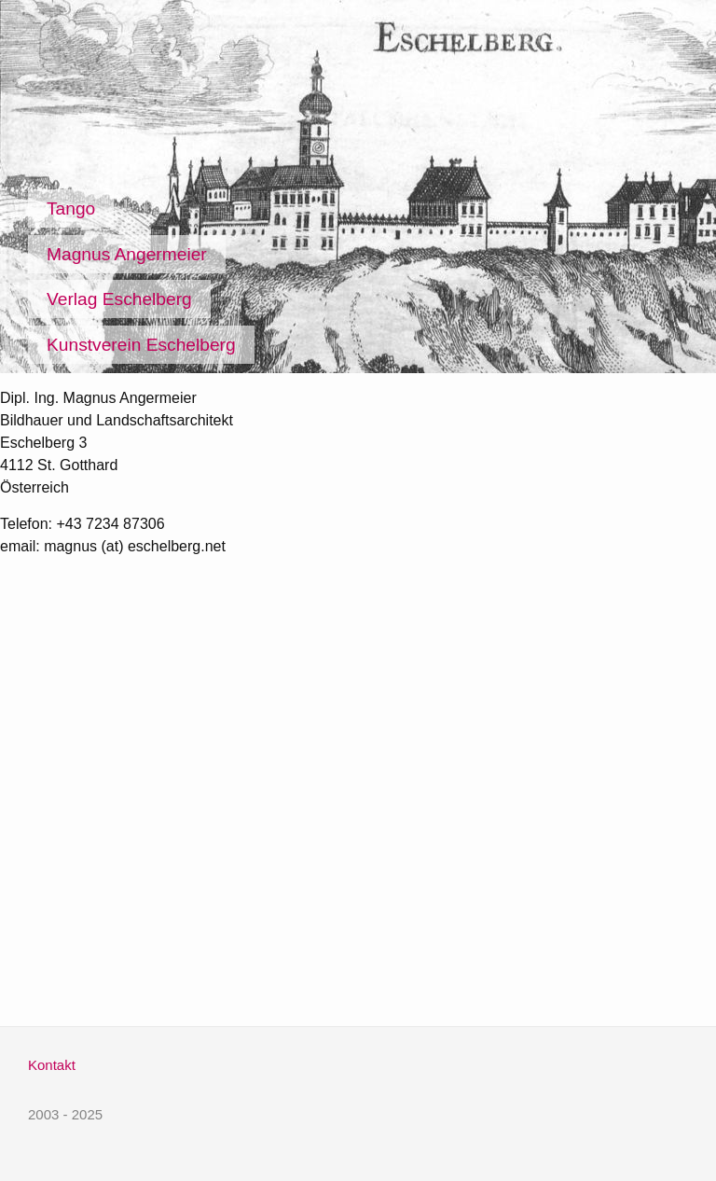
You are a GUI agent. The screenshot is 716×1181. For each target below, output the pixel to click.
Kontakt (52, 1065)
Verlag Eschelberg (119, 299)
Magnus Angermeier (127, 254)
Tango (71, 208)
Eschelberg (74, 22)
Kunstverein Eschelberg (141, 344)
